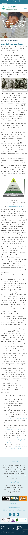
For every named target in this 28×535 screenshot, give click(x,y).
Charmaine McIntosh (10, 40)
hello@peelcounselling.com (15, 510)
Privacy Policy (12, 529)
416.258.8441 (15, 507)
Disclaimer (21, 529)
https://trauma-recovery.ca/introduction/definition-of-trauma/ (16, 440)
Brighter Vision (22, 532)
